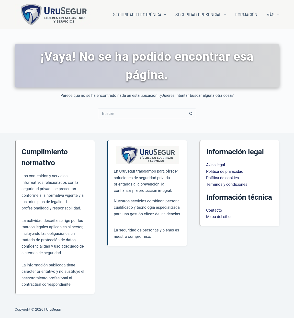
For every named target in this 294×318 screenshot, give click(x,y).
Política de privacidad (224, 171)
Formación (246, 14)
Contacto (214, 210)
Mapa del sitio (218, 216)
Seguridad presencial (201, 14)
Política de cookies (222, 177)
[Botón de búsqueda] (191, 113)
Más (272, 14)
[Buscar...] (142, 113)
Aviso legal (215, 165)
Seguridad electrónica (140, 14)
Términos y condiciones (227, 184)
